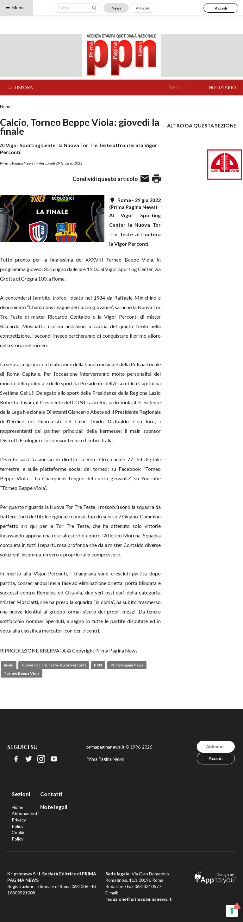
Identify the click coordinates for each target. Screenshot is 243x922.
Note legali (53, 807)
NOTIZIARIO (222, 87)
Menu (14, 7)
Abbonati (216, 746)
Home (6, 106)
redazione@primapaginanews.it (138, 899)
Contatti (51, 794)
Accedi (221, 8)
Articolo (143, 8)
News (116, 8)
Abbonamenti (25, 813)
